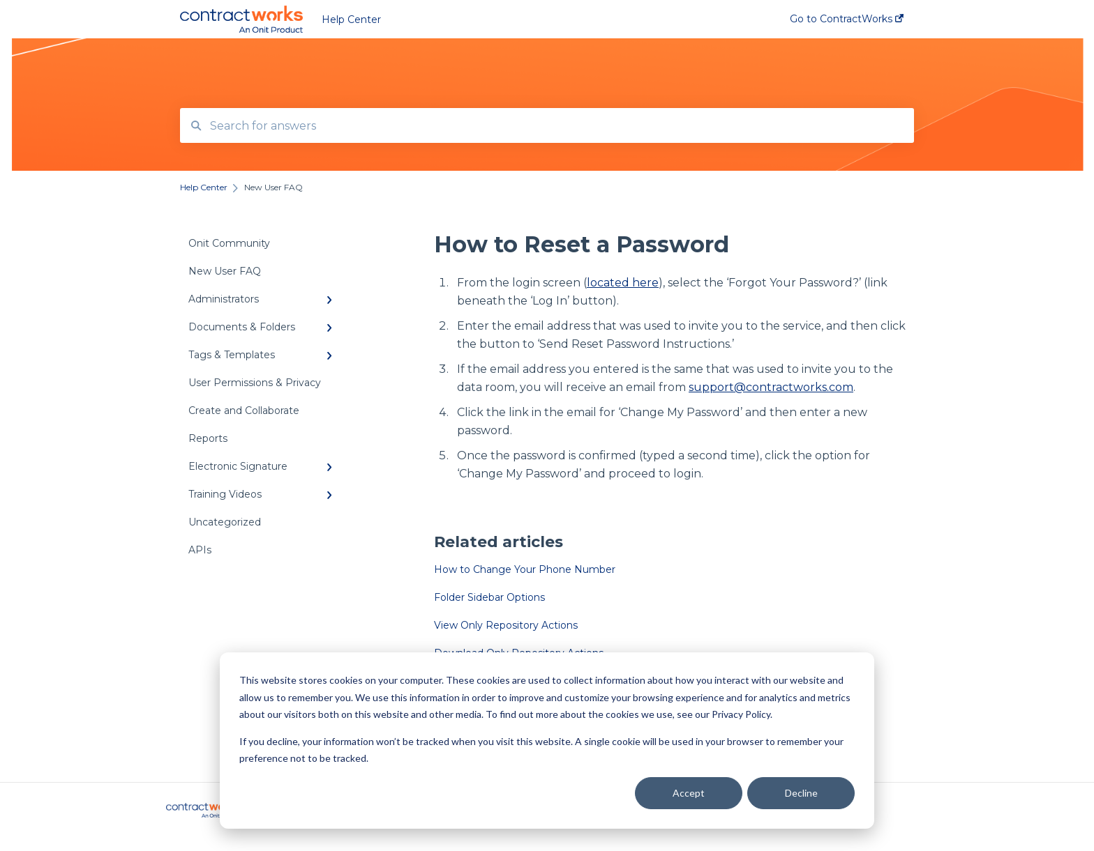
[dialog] (547, 740)
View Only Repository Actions (506, 625)
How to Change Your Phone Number (524, 569)
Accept (689, 793)
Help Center (351, 19)
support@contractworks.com (771, 387)
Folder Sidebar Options (489, 597)
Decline (801, 793)
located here (623, 282)
